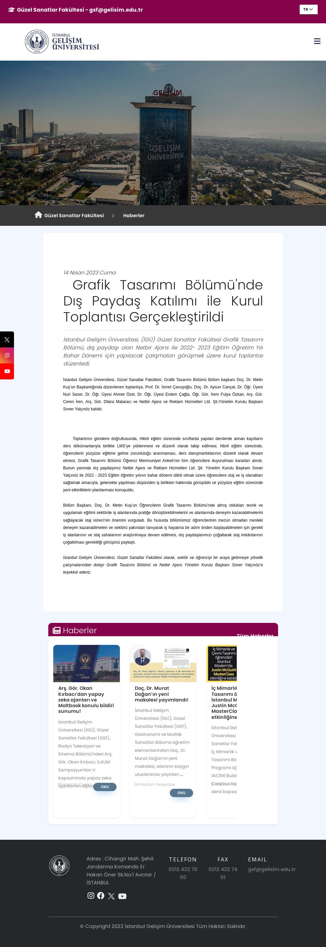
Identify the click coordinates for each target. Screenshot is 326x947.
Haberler (133, 215)
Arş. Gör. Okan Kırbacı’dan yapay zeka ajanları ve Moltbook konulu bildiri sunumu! (86, 699)
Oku (105, 786)
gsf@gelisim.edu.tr (272, 869)
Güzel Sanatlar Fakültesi (69, 215)
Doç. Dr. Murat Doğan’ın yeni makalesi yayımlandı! (161, 694)
